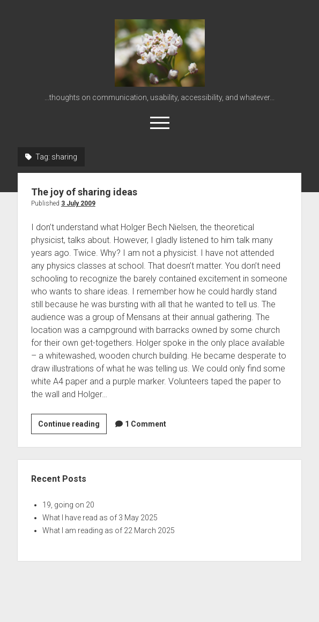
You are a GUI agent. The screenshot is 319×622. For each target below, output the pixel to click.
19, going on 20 (68, 504)
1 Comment (145, 424)
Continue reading (72, 425)
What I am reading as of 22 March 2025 (108, 530)
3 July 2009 (78, 203)
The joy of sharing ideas (84, 192)
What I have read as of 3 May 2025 (100, 517)
